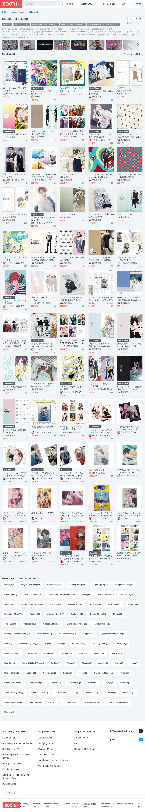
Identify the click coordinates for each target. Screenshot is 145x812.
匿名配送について (10, 749)
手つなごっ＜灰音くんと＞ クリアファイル (44, 554)
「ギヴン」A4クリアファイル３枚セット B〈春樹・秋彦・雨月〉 (100, 514)
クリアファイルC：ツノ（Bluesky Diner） (72, 175)
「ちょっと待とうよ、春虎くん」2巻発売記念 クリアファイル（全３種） (15, 341)
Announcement (81, 738)
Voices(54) (86, 594)
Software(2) (56, 683)
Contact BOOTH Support (85, 749)
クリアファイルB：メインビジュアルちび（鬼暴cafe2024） (129, 135)
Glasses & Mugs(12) (51, 624)
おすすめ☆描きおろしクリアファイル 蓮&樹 (129, 471)
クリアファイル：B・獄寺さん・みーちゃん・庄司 (129, 345)
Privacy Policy (75, 805)
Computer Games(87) (124, 585)
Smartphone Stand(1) (13, 702)
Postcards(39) (55, 604)
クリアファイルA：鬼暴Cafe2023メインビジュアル (43, 385)
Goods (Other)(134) (77, 585)
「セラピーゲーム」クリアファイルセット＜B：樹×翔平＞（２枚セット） (100, 431)
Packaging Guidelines (12, 763)
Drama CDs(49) (126, 594)
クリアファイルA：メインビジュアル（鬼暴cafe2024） (43, 258)
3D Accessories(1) (92, 702)
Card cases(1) (111, 693)
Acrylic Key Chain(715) (31, 585)
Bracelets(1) (125, 683)
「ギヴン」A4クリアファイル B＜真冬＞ (15, 301)
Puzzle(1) (52, 702)
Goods (14, 12)
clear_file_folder (27, 12)
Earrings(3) (55, 663)
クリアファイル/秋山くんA (14, 387)
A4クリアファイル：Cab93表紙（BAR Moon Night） (100, 345)
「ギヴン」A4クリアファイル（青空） (15, 258)
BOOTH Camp (9, 784)
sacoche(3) (103, 663)
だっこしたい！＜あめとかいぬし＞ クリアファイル (14, 514)
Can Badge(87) (10, 594)
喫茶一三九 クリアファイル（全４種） (14, 175)
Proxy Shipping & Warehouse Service (16, 756)
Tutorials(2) (125, 673)
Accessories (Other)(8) (28, 643)
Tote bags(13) (10, 624)
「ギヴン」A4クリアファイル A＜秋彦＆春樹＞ (100, 135)
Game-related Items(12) (77, 624)
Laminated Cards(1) (39, 693)
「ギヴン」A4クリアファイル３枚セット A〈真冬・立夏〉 (72, 557)
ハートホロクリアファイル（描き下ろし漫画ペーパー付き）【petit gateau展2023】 (71, 428)
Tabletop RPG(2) (74, 683)
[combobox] (39, 3)
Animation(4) (98, 653)
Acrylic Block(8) (120, 643)
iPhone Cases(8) (79, 643)
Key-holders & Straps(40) (32, 604)
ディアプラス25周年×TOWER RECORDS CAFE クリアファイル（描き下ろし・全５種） (72, 341)
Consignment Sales (11, 769)
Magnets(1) (9, 712)
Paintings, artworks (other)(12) (17, 634)
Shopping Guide (45, 743)
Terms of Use (36, 805)
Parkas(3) (71, 663)
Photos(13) (117, 614)
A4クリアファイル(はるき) (71, 88)
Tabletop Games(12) (102, 624)
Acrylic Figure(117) (100, 585)
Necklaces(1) (60, 693)
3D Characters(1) (70, 702)
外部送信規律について (89, 805)
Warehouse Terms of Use (51, 805)
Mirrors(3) (119, 663)
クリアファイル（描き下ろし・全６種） (100, 385)
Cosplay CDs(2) (49, 673)
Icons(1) (75, 693)
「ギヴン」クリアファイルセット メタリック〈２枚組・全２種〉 (43, 474)
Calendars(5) (66, 653)
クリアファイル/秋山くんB (14, 134)
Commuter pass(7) (12, 653)
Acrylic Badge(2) (37, 683)
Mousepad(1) (128, 693)
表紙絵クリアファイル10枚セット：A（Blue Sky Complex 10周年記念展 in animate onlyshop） (101, 557)
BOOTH (5, 12)
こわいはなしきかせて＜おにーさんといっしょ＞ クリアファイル (71, 514)
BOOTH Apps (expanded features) (18, 743)
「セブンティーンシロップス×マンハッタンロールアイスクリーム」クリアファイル (43, 345)
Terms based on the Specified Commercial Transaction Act (116, 805)
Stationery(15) (77, 614)
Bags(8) (48, 643)
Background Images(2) (104, 673)
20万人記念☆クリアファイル (43, 428)
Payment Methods (46, 749)
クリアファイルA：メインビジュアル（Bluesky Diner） (101, 175)
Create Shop (109, 4)
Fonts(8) (61, 643)
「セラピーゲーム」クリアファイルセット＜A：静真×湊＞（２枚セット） (15, 474)
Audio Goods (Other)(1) (14, 693)
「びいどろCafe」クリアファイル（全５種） (129, 258)
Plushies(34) (95, 604)
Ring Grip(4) (9, 663)
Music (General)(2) (12, 673)
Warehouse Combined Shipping (53, 760)
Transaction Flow (46, 754)
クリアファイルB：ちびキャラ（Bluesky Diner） (129, 175)
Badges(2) (67, 673)
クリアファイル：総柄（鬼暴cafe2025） (14, 431)
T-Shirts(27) (133, 604)
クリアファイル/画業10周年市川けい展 (101, 92)
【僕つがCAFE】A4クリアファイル (43, 298)
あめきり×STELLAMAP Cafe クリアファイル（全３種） (44, 175)
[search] (53, 4)
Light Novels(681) (54, 585)
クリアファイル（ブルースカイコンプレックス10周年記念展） (100, 258)
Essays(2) (109, 683)
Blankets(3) (87, 663)
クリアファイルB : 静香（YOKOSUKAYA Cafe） (101, 215)
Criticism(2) (93, 683)
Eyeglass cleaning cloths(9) (112, 634)
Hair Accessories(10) (67, 634)
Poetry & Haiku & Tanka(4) (33, 663)
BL (37, 12)
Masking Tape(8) (100, 643)
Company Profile (24, 805)
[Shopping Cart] (123, 4)
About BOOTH (88, 4)
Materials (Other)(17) (55, 614)
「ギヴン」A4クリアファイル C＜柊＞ (43, 218)
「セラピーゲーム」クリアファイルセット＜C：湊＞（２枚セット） (129, 428)
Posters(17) (35, 614)
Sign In (69, 4)
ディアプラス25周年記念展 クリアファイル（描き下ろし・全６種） (72, 132)
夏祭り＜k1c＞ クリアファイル (43, 514)
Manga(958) (9, 585)
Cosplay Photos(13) (98, 614)
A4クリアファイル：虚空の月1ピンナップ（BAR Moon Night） (129, 388)
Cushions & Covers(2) (13, 683)
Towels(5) (83, 653)
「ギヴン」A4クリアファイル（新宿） (72, 388)
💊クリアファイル (97, 470)
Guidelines (66, 804)
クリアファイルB (67, 214)
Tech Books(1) (35, 702)
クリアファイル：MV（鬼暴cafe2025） (72, 258)
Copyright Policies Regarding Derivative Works (15, 776)
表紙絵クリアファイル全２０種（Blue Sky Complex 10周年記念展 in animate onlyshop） (129, 298)
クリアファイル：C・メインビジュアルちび (15, 215)
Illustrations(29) (114, 604)
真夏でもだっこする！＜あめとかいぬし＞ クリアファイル (14, 554)
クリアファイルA (124, 214)
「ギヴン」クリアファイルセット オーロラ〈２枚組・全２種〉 (72, 474)
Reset (129, 23)
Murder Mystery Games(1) (117, 702)
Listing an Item (9, 738)
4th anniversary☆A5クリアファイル (14, 89)
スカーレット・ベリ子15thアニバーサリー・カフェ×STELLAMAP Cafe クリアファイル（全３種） (101, 298)
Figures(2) (83, 673)
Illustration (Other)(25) (13, 614)
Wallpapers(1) (92, 693)
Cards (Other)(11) (44, 634)
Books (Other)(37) (75, 604)
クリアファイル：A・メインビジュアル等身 (129, 89)
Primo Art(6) (49, 653)
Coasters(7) (32, 653)
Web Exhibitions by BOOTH (51, 766)
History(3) (134, 663)
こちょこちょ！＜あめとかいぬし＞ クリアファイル (129, 514)
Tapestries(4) (116, 653)
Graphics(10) (88, 634)
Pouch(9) (8, 643)
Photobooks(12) (29, 624)
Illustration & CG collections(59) (61, 594)
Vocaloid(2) (31, 673)
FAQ (76, 743)
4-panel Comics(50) (105, 594)
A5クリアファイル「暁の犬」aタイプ (42, 92)
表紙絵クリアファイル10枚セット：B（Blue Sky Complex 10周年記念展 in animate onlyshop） (129, 554)
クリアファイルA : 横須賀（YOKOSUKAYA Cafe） (71, 298)
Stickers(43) (9, 604)
